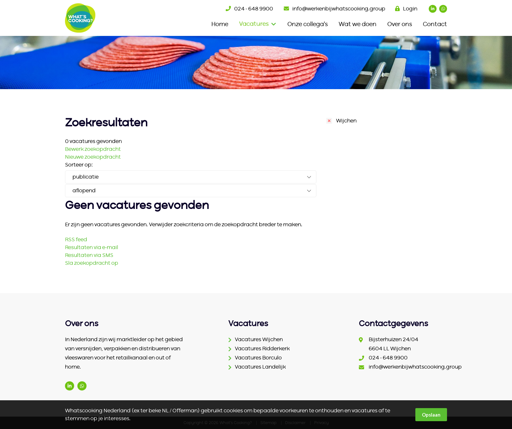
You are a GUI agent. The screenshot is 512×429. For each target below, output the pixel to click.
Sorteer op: (79, 164)
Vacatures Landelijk (260, 367)
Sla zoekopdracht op (91, 263)
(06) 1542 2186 (82, 385)
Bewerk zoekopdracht (93, 149)
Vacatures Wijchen (259, 339)
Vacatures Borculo (258, 357)
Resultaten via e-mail (91, 247)
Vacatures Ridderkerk (262, 348)
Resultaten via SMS (89, 255)
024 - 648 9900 (253, 8)
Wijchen (346, 120)
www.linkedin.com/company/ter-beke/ (69, 385)
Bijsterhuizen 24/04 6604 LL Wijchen (393, 344)
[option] (256, 62)
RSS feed (76, 239)
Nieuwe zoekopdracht (93, 157)
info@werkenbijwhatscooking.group (338, 8)
